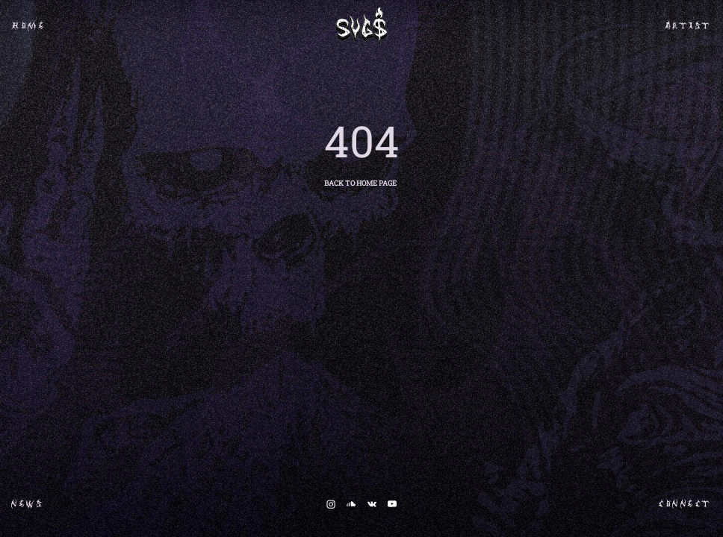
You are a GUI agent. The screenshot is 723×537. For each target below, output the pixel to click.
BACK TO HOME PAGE (360, 183)
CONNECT (685, 507)
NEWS (27, 507)
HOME (28, 29)
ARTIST (688, 29)
